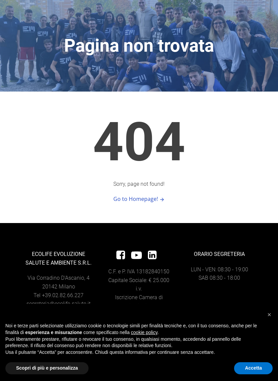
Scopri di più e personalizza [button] (47, 368)
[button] (269, 314)
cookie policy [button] (144, 332)
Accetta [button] (253, 368)
